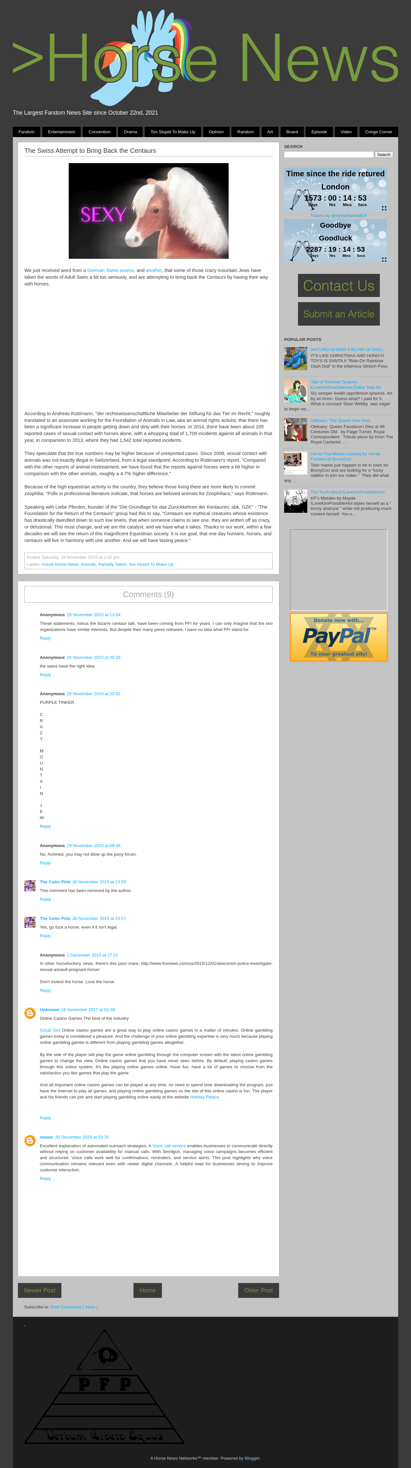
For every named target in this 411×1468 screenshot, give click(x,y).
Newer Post (40, 1290)
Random (245, 131)
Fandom (27, 131)
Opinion (216, 131)
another (154, 270)
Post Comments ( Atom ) (74, 1307)
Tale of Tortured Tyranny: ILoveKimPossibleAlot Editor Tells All (345, 384)
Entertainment (61, 131)
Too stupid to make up (173, 131)
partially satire (113, 564)
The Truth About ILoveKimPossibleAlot (347, 492)
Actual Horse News (60, 564)
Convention (99, 131)
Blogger (252, 1458)
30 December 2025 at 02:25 (82, 1137)
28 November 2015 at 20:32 (93, 657)
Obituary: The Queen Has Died (340, 420)
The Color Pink (55, 881)
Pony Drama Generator (339, 570)
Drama (130, 131)
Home (148, 1290)
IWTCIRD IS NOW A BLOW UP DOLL (346, 349)
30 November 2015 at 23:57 (99, 918)
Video (346, 131)
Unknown (49, 1009)
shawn (46, 1137)
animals (88, 564)
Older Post (258, 1290)
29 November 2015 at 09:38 (93, 845)
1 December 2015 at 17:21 (92, 955)
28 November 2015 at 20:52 (93, 693)
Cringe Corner (379, 131)
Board (292, 131)
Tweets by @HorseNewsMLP (338, 215)
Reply (45, 638)
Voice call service (169, 1145)
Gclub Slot (50, 1030)
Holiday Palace (204, 1097)
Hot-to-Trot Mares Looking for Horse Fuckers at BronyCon (345, 456)
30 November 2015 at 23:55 (99, 881)
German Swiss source (110, 270)
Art (270, 131)
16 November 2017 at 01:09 (88, 1009)
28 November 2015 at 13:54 (93, 614)
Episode (319, 131)
